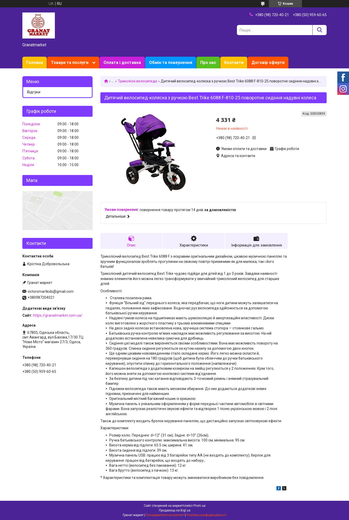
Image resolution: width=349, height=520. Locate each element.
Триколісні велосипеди (137, 81)
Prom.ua (199, 506)
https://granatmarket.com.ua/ (57, 315)
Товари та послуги (69, 62)
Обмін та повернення (170, 62)
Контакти (233, 62)
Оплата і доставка (122, 62)
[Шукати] (319, 30)
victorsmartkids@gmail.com (51, 291)
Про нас (208, 62)
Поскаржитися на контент (165, 515)
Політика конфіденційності (206, 515)
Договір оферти (268, 62)
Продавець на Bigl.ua (174, 510)
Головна (34, 62)
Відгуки (33, 92)
